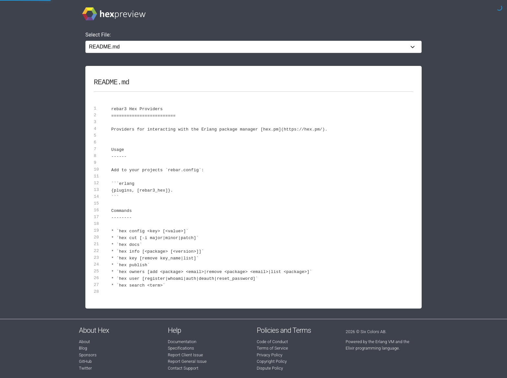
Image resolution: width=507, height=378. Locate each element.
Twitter (85, 368)
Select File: (98, 35)
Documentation (182, 341)
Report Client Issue (185, 354)
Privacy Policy (269, 354)
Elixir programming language (372, 348)
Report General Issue (187, 361)
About (84, 341)
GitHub (85, 361)
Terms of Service (272, 348)
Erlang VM (384, 341)
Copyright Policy (272, 361)
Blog (83, 348)
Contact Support (183, 368)
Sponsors (88, 354)
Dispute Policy (270, 368)
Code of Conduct (272, 341)
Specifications (181, 348)
